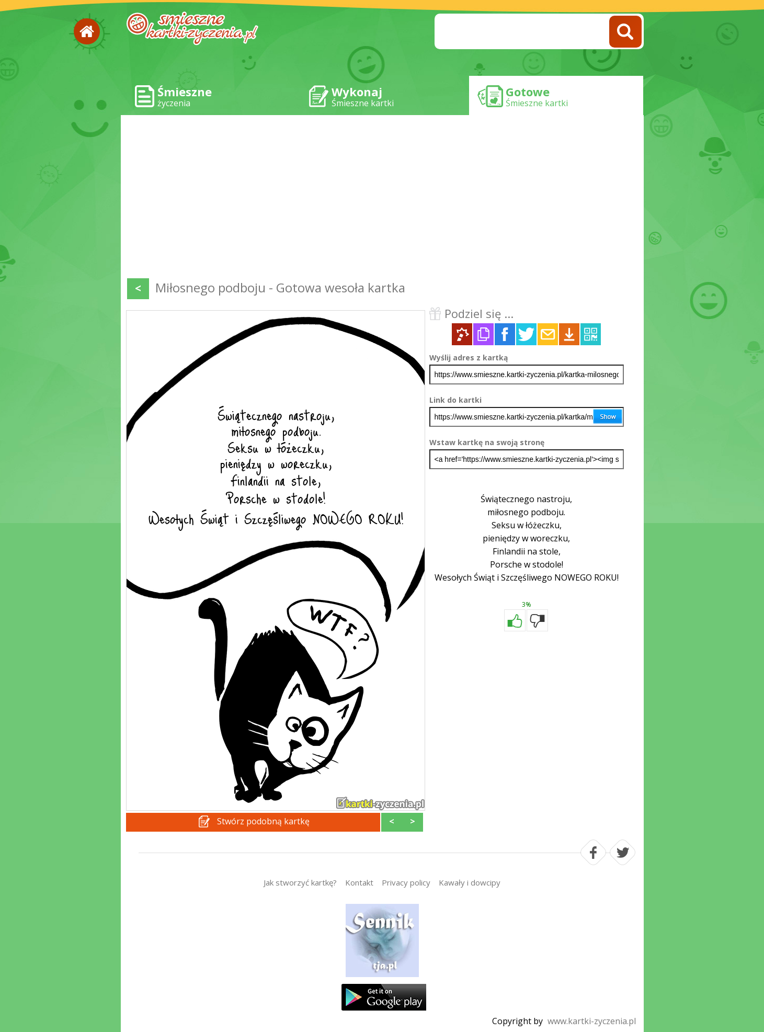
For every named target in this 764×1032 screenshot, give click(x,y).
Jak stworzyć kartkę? (300, 882)
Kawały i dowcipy (469, 882)
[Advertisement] (382, 199)
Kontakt (359, 882)
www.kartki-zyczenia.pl (592, 1021)
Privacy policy (406, 882)
